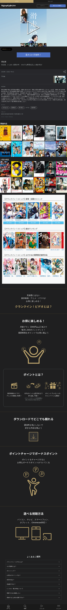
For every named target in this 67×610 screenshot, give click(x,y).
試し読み (9, 223)
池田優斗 (33, 107)
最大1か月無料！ (57, 5)
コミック (50, 1)
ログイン (42, 5)
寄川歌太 (21, 107)
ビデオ (17, 1)
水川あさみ (5, 107)
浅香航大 (13, 107)
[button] (59, 213)
